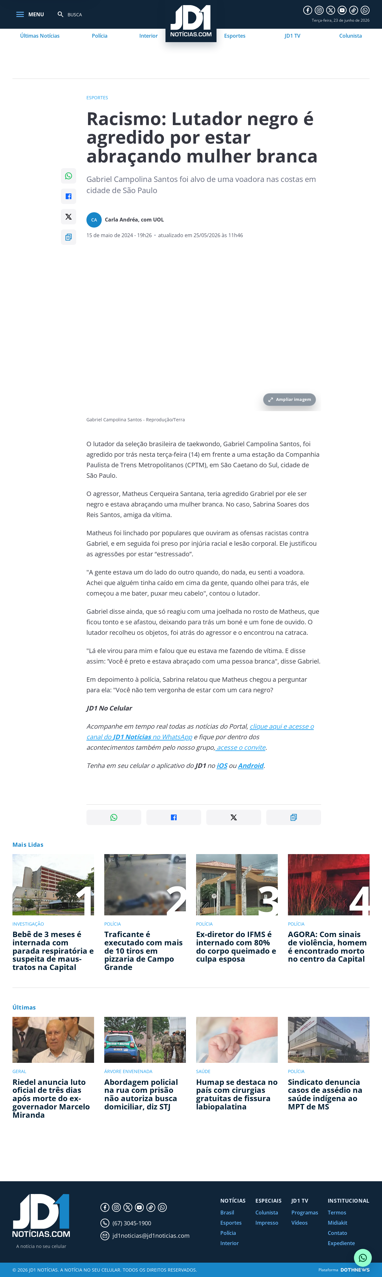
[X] (330, 10)
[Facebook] (307, 10)
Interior (148, 35)
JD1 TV (292, 35)
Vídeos (299, 1222)
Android (250, 765)
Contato (337, 1232)
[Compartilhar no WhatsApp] (68, 176)
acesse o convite (240, 747)
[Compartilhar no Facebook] (68, 196)
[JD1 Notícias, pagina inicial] (41, 1215)
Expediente (341, 1243)
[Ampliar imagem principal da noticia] (203, 332)
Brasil (227, 1212)
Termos (337, 1212)
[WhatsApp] (365, 10)
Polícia (99, 35)
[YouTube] (342, 10)
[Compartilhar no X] (68, 216)
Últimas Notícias (40, 35)
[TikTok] (353, 10)
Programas (304, 1212)
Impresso (266, 1222)
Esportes (235, 35)
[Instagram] (319, 10)
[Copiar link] (68, 237)
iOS (222, 765)
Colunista (350, 35)
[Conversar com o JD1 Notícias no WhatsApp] (363, 1258)
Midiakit (337, 1222)
